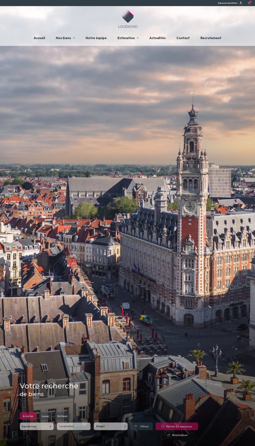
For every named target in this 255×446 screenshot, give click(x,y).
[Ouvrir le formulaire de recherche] (141, 431)
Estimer (62, 421)
